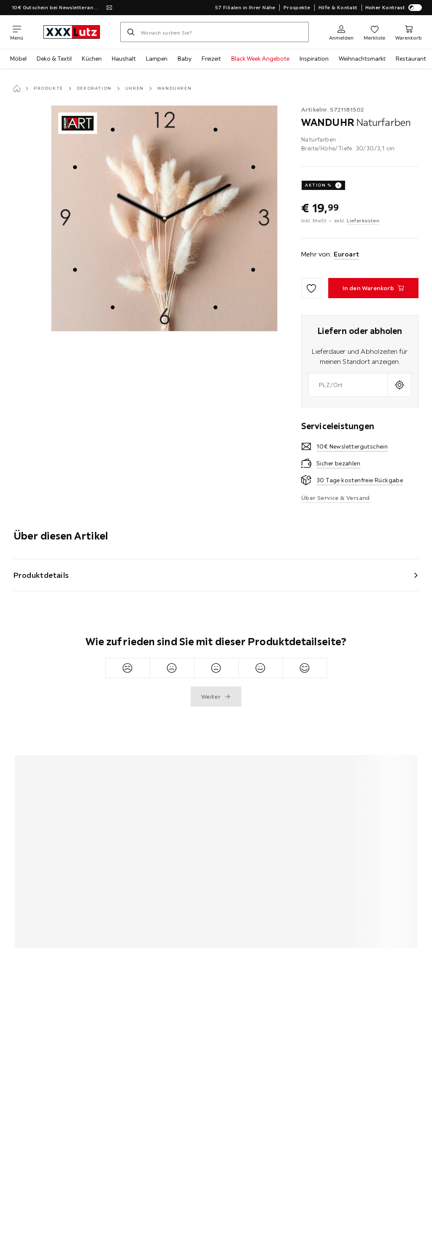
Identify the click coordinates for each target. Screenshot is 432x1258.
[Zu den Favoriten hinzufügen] (311, 288)
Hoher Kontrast (393, 7)
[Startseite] (17, 88)
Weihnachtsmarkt (362, 58)
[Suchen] (131, 32)
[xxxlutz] (71, 32)
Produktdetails (41, 575)
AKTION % (318, 185)
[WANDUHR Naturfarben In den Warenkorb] (373, 288)
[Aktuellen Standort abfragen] (399, 385)
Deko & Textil (54, 58)
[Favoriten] (374, 32)
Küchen (92, 58)
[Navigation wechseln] (16, 32)
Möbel (18, 58)
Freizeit (211, 58)
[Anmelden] (341, 32)
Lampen (156, 58)
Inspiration (314, 58)
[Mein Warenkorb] (408, 32)
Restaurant (411, 58)
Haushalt (124, 58)
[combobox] (348, 385)
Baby (185, 58)
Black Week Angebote (260, 58)
